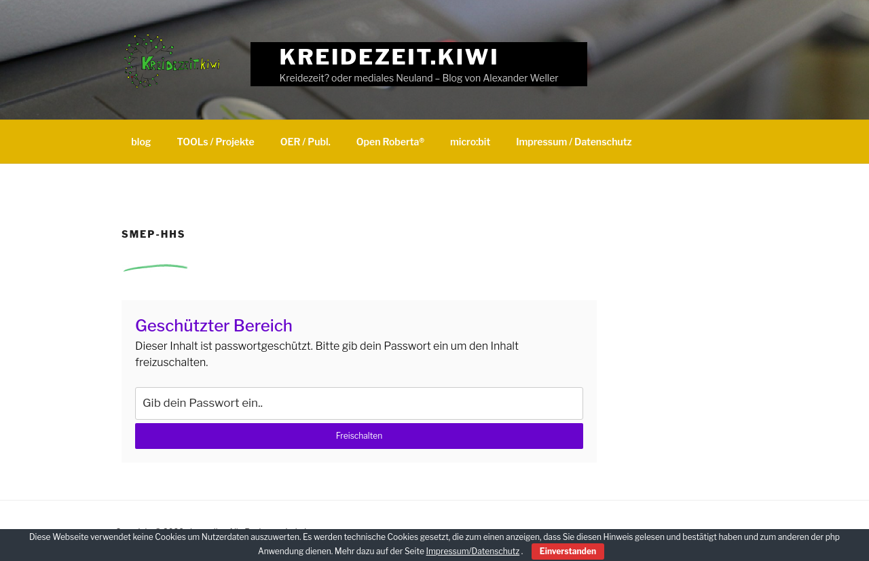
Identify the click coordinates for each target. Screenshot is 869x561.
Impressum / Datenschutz (573, 141)
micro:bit (470, 141)
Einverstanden (568, 551)
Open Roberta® (390, 141)
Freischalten (359, 436)
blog (141, 141)
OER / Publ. (305, 141)
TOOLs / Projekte (216, 141)
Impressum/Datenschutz (472, 551)
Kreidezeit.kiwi (390, 56)
